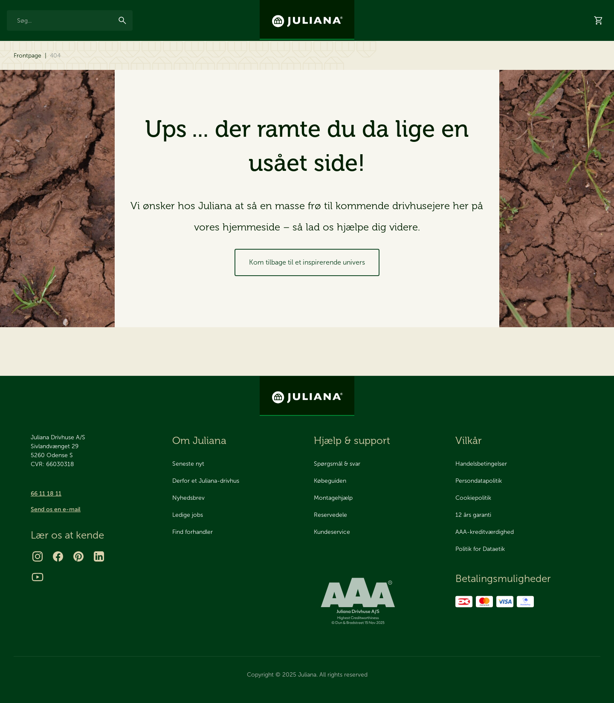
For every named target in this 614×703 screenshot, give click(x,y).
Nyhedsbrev (432, 7)
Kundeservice (332, 532)
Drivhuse (24, 64)
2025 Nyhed (175, 64)
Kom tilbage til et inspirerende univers (307, 301)
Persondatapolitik (478, 480)
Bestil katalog (437, 64)
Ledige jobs (187, 515)
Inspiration (472, 7)
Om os (505, 7)
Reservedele (123, 64)
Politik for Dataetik (480, 549)
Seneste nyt (188, 463)
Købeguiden (330, 480)
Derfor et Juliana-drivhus (205, 480)
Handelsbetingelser (481, 463)
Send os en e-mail (56, 509)
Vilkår (468, 440)
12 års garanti (22, 7)
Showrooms (485, 64)
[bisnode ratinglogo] (378, 601)
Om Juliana (199, 440)
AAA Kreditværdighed (126, 7)
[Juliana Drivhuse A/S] (307, 20)
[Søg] (122, 35)
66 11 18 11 (46, 493)
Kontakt (535, 7)
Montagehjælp (333, 497)
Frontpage (27, 94)
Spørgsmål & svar (337, 463)
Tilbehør (70, 64)
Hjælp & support (584, 64)
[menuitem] (23, 67)
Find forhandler (192, 532)
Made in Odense (70, 7)
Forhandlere (532, 64)
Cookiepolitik (473, 497)
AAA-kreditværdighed (484, 532)
